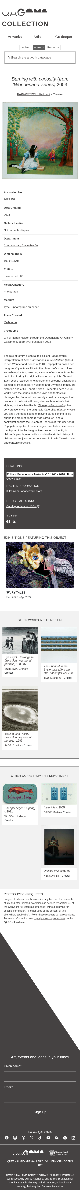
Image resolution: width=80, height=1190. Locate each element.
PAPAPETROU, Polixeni (33, 94)
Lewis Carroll (59, 438)
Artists (39, 37)
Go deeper (63, 37)
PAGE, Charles (13, 745)
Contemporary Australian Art (21, 245)
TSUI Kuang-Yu (52, 677)
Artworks (15, 37)
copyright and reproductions (49, 918)
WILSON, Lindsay (14, 816)
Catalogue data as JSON (21, 506)
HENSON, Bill (51, 875)
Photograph (11, 291)
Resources (53, 47)
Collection (25, 24)
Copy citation (14, 478)
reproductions (66, 914)
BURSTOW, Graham (16, 668)
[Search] (40, 57)
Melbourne (10, 322)
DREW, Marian (52, 812)
